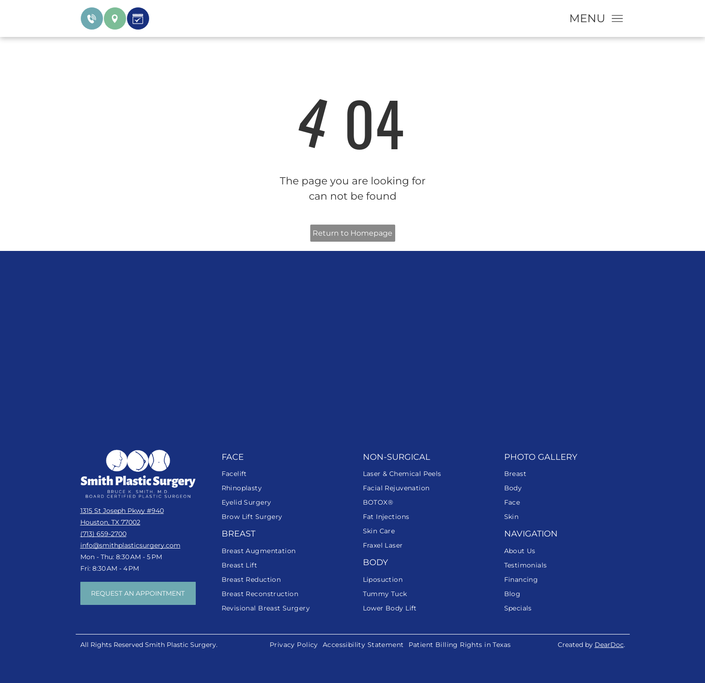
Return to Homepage (352, 233)
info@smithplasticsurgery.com (130, 545)
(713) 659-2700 (103, 534)
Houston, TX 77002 (110, 522)
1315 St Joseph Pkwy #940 (122, 510)
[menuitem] (282, 474)
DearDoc (609, 644)
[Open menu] (617, 18)
